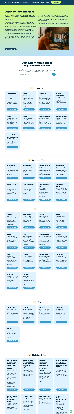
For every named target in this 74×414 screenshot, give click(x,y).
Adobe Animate (11, 95)
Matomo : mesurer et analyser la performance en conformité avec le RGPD (61, 371)
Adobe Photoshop (61, 118)
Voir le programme (12, 111)
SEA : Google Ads (44, 404)
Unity (8, 259)
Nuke (24, 239)
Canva (25, 118)
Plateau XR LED (11, 188)
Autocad (9, 218)
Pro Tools (9, 335)
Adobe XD (42, 95)
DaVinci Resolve (28, 188)
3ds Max (58, 239)
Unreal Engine (43, 259)
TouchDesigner (44, 239)
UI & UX (9, 118)
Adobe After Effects (59, 189)
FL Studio (26, 314)
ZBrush (9, 239)
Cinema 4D (59, 259)
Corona (41, 218)
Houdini (25, 259)
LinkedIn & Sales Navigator (28, 405)
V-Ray (58, 218)
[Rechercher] (54, 75)
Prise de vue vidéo (44, 169)
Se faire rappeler (56, 2)
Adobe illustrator (44, 118)
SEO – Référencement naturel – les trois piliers (61, 407)
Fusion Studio (60, 169)
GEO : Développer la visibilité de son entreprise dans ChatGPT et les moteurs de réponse (12, 372)
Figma (25, 95)
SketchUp (10, 279)
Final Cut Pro (27, 169)
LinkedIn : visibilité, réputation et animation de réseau (12, 407)
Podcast (42, 314)
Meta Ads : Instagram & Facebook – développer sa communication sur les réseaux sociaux (44, 373)
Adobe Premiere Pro (44, 189)
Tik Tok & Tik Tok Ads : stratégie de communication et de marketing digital (28, 371)
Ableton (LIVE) (11, 314)
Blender (25, 279)
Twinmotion (27, 218)
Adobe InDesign (11, 138)
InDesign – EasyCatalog (60, 95)
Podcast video (11, 169)
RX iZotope (59, 314)
